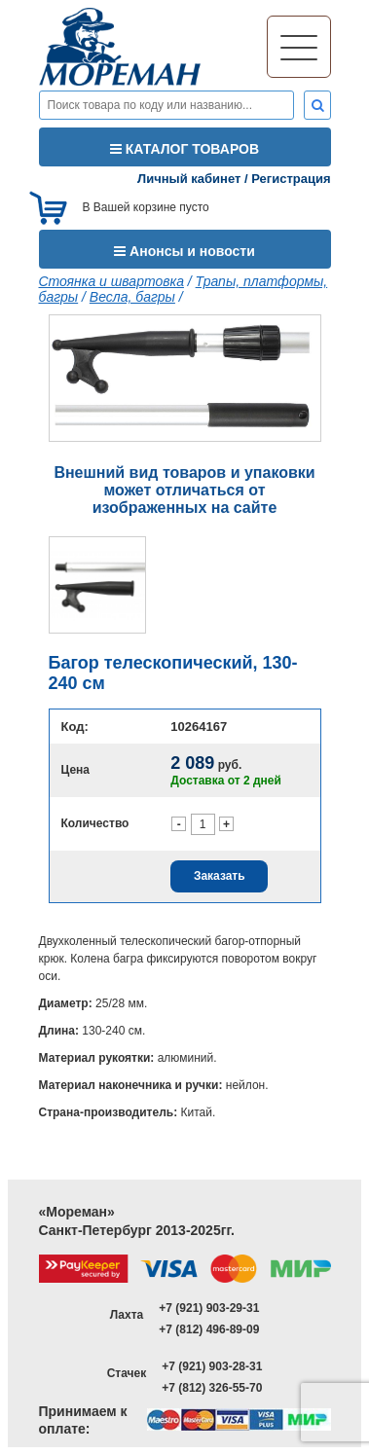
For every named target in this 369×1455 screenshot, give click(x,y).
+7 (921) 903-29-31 (209, 1308)
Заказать (219, 876)
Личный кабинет (188, 178)
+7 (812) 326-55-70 (212, 1388)
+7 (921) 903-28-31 (212, 1366)
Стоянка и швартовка (111, 281)
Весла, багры (132, 297)
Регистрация (290, 178)
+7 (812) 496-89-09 (209, 1329)
